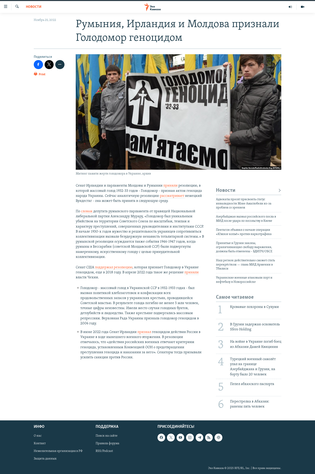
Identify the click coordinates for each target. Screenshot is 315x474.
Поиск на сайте (107, 435)
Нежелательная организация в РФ (58, 451)
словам (86, 211)
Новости (33, 7)
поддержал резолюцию (113, 267)
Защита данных (45, 458)
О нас (38, 435)
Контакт (40, 443)
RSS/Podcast (104, 451)
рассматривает (172, 196)
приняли (170, 186)
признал (144, 332)
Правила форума (107, 443)
